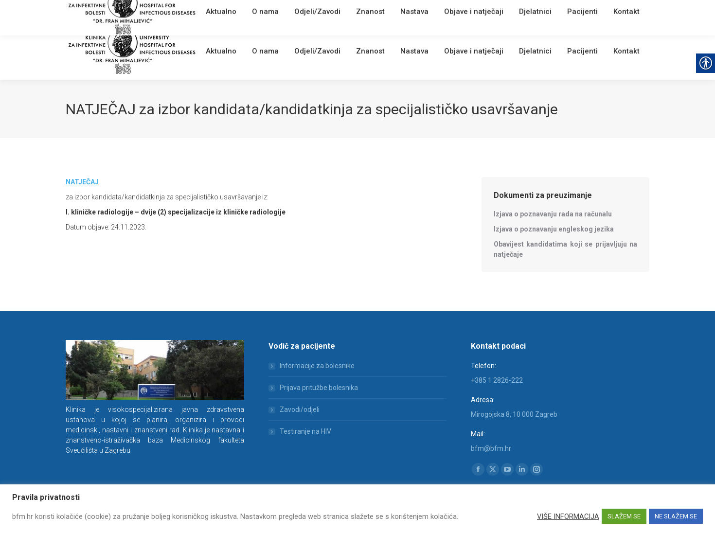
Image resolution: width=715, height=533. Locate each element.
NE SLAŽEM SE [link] (676, 516)
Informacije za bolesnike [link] (317, 366)
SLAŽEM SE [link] (624, 516)
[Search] (591, 10)
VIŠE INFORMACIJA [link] (568, 516)
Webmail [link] (230, 12)
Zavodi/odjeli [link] (300, 409)
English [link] (258, 12)
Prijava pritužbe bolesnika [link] (319, 387)
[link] (209, 12)
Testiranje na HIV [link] (305, 431)
